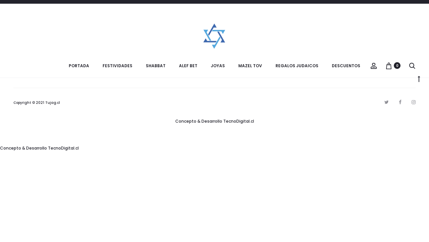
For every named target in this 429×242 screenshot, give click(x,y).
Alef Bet (188, 66)
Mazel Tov (250, 66)
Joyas (218, 66)
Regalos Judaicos (296, 66)
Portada (79, 66)
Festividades (117, 66)
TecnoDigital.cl (238, 121)
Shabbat (156, 66)
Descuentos (346, 66)
